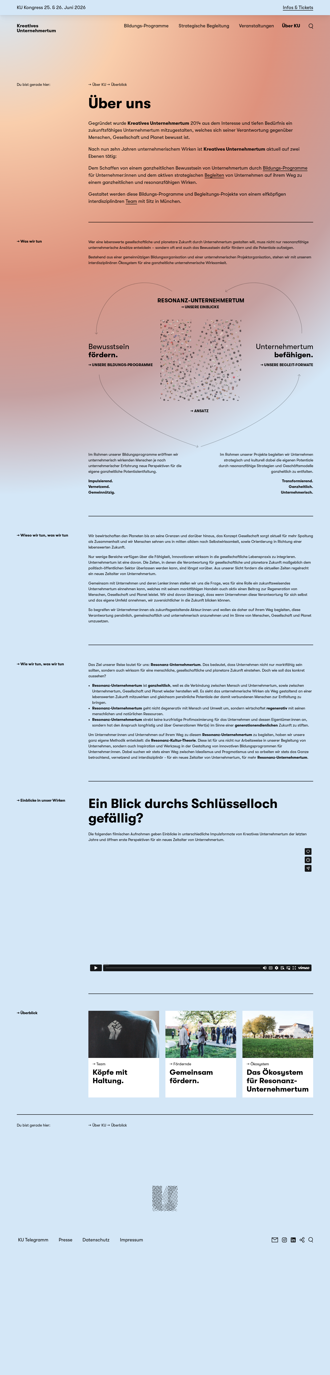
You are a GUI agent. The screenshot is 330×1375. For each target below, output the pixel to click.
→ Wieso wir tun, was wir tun (42, 535)
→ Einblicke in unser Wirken (41, 800)
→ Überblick (27, 1013)
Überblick (119, 84)
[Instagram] (284, 1239)
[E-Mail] (275, 1239)
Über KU (99, 84)
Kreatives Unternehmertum (36, 28)
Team (131, 201)
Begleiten (214, 175)
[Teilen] (302, 1240)
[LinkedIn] (293, 1239)
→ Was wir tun (29, 241)
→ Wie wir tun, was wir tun (40, 664)
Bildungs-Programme (285, 168)
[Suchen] (310, 1240)
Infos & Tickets (298, 7)
